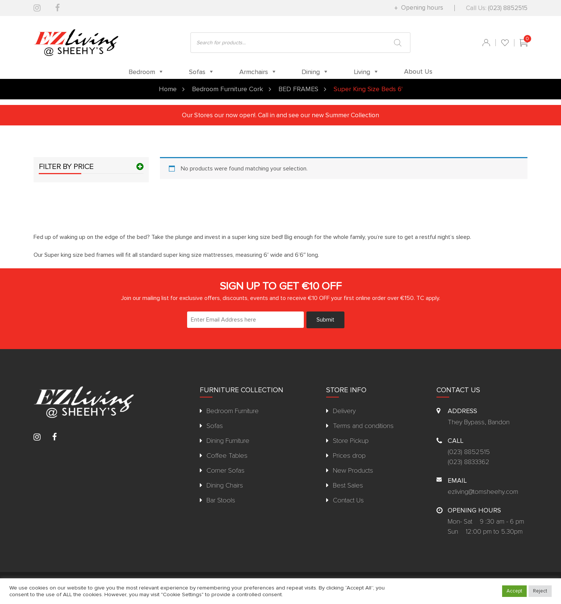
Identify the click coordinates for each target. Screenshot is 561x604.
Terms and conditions (363, 426)
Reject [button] (540, 591)
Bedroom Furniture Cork (227, 89)
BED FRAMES (298, 89)
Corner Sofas (226, 470)
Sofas (215, 426)
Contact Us (348, 500)
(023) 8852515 (507, 8)
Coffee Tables (227, 455)
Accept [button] (514, 591)
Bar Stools (221, 500)
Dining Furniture (228, 441)
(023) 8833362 (468, 462)
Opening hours (421, 8)
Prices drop (349, 455)
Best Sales (348, 485)
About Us (418, 71)
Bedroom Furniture (233, 411)
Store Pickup (351, 441)
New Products (353, 470)
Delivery (344, 411)
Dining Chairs (225, 485)
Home (168, 89)
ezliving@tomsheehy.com (483, 492)
